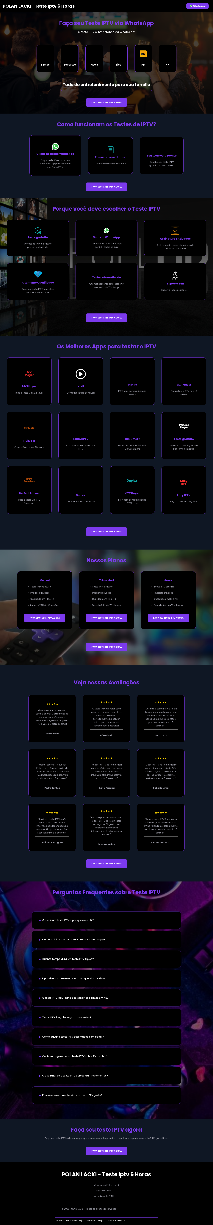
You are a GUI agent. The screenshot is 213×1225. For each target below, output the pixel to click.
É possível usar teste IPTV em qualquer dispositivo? (73, 978)
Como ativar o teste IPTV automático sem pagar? (73, 1036)
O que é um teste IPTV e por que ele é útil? (68, 920)
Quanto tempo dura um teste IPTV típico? (68, 959)
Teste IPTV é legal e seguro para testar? (66, 1017)
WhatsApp (197, 6)
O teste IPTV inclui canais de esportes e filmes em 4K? (75, 998)
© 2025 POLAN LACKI (115, 1220)
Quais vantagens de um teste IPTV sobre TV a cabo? (74, 1056)
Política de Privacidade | (69, 1220)
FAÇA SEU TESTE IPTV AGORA (106, 102)
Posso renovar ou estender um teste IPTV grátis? (72, 1095)
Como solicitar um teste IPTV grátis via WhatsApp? (73, 939)
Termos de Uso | (93, 1220)
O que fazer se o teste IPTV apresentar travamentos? (75, 1075)
